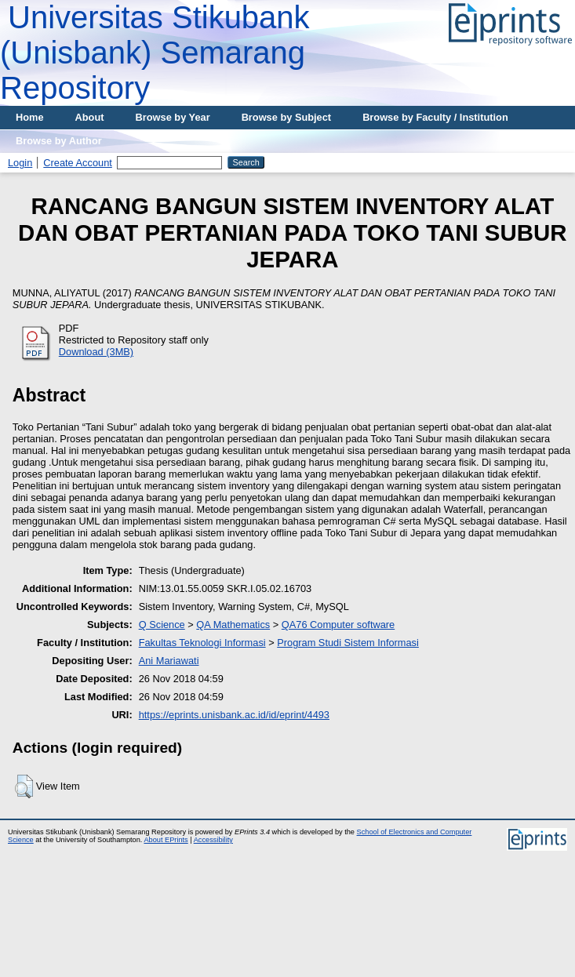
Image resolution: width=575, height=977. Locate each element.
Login (20, 163)
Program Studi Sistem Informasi (348, 642)
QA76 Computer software (338, 624)
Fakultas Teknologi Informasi (202, 642)
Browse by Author (59, 141)
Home (30, 117)
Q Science (162, 624)
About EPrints (165, 840)
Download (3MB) (96, 352)
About (89, 117)
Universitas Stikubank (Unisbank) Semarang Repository (155, 52)
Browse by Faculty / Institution (435, 117)
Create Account (77, 163)
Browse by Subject (287, 117)
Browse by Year (173, 117)
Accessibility (213, 840)
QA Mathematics (233, 624)
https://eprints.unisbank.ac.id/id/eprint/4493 (234, 715)
